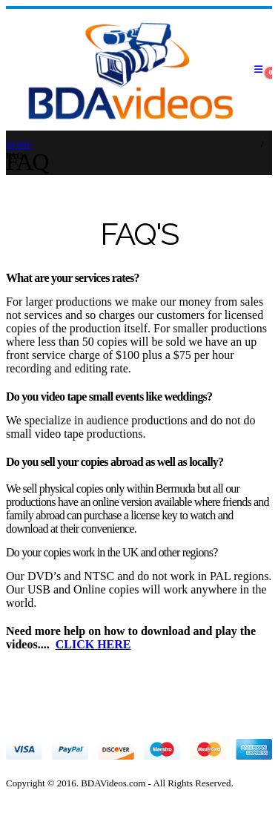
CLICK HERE (93, 644)
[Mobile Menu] (258, 69)
